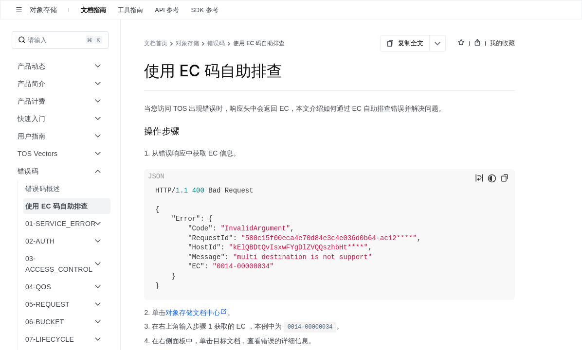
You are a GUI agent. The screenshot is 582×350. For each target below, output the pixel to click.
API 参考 (167, 10)
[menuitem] (61, 188)
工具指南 (130, 10)
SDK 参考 (204, 10)
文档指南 (93, 10)
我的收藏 (502, 43)
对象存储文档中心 (196, 312)
